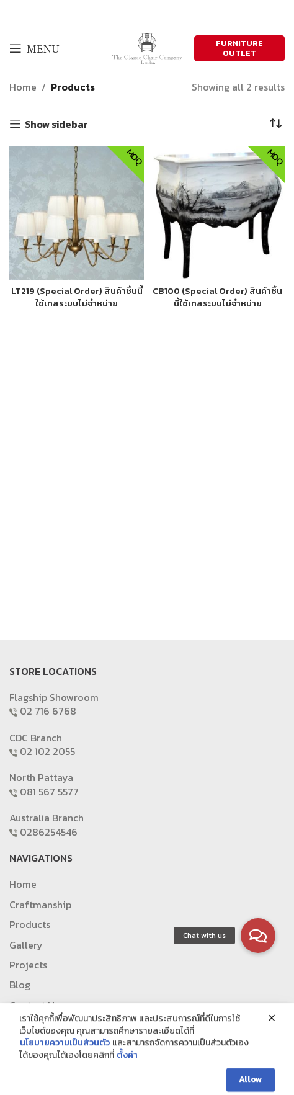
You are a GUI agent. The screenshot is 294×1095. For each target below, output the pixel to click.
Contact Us (34, 1005)
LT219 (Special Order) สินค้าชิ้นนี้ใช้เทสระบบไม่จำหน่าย (77, 297)
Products (73, 86)
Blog (19, 984)
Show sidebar (56, 124)
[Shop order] (275, 124)
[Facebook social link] (122, 12)
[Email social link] (154, 12)
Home (23, 86)
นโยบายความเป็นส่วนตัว (65, 1052)
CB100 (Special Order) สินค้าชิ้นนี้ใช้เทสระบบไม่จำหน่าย (217, 297)
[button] (258, 935)
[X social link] (138, 12)
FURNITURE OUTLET (239, 48)
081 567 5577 (49, 791)
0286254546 (49, 832)
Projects (28, 964)
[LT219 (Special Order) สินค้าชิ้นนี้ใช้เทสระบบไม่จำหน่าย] (76, 213)
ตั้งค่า (127, 1064)
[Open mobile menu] (34, 48)
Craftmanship (40, 904)
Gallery (26, 944)
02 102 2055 (47, 751)
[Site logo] (147, 47)
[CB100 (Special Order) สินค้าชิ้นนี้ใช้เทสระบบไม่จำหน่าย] (217, 213)
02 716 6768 (48, 711)
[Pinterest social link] (171, 12)
